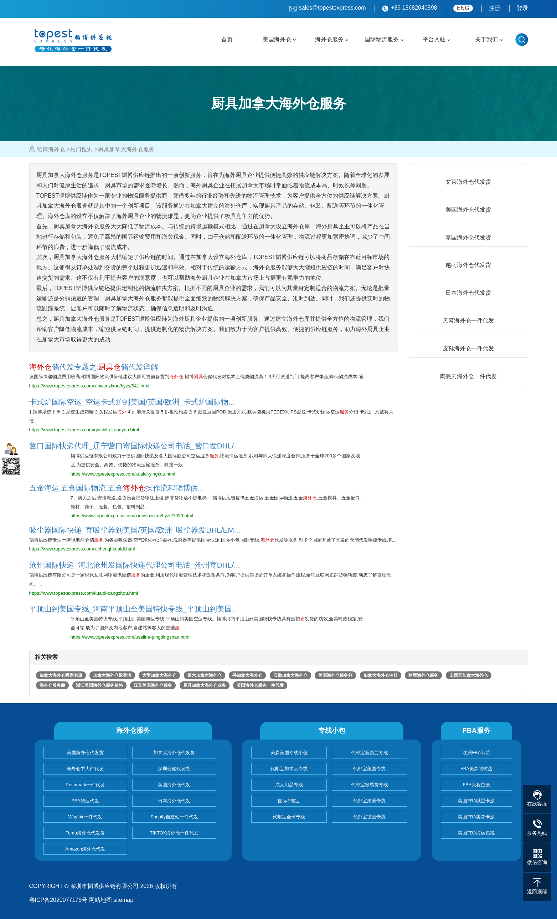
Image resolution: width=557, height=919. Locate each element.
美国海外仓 (277, 39)
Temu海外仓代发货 (85, 833)
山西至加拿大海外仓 (468, 675)
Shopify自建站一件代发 (174, 816)
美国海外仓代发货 (85, 752)
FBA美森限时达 (476, 768)
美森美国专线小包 (289, 752)
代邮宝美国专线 (369, 768)
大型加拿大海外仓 (159, 675)
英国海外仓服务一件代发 (260, 685)
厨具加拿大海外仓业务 (204, 685)
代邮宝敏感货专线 (369, 784)
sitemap (123, 900)
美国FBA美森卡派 (476, 816)
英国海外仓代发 (174, 784)
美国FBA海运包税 (476, 833)
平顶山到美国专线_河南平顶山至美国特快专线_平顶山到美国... (133, 609)
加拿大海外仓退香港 (112, 675)
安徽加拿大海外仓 (290, 675)
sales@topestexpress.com (327, 8)
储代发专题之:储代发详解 (94, 367)
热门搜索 (81, 149)
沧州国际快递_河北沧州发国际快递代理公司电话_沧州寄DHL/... (134, 565)
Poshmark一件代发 (85, 784)
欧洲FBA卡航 (476, 752)
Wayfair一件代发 (85, 816)
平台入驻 (434, 39)
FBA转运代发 (85, 800)
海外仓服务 (329, 39)
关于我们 (486, 39)
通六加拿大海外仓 (204, 675)
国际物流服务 (382, 39)
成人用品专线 (289, 784)
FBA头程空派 (476, 784)
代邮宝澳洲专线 (369, 800)
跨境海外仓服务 (423, 675)
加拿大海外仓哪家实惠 (61, 675)
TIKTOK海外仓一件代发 (174, 833)
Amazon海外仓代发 (85, 849)
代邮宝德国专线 (369, 816)
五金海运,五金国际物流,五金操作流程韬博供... (116, 488)
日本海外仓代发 (174, 800)
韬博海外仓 (51, 149)
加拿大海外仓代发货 (174, 752)
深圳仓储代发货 (174, 768)
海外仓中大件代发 (85, 768)
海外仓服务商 (52, 685)
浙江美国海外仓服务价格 (99, 685)
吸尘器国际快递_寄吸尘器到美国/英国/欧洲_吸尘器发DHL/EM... (135, 530)
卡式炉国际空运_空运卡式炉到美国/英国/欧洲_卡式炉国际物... (132, 402)
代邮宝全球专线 (289, 816)
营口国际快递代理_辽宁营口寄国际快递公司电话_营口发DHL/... (134, 446)
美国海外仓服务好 (335, 675)
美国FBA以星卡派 (476, 800)
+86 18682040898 (409, 8)
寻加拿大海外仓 (247, 675)
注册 (494, 8)
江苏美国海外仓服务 (153, 685)
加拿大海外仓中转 (380, 675)
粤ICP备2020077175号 (58, 900)
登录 (522, 8)
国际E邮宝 (289, 800)
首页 (227, 39)
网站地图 (100, 900)
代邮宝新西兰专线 (369, 752)
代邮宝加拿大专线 (289, 768)
